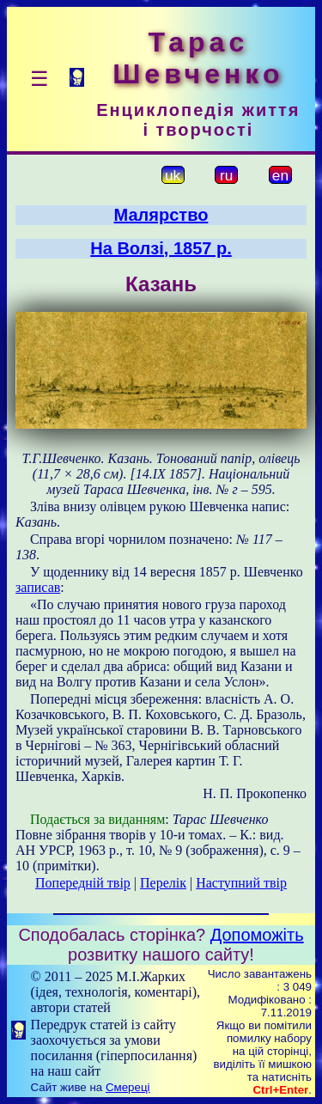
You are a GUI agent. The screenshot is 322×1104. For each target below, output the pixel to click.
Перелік (163, 882)
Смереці (128, 1087)
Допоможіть (257, 934)
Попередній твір (83, 882)
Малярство (161, 214)
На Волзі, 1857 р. (160, 248)
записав (37, 587)
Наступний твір (241, 882)
